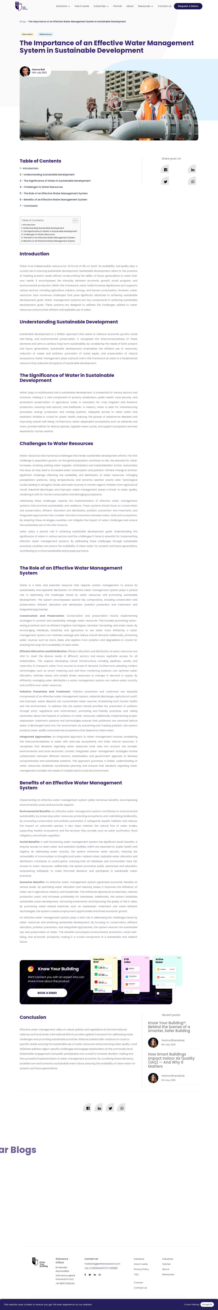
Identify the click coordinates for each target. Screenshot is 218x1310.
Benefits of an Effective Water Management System (55, 199)
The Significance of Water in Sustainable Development (57, 181)
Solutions (61, 6)
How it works (82, 6)
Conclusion (31, 206)
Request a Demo (188, 6)
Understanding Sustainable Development (49, 174)
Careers (138, 1282)
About (130, 6)
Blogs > (73, 21)
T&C (136, 1274)
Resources (144, 6)
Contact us (164, 6)
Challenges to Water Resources (43, 187)
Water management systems (63, 300)
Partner (117, 6)
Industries (100, 6)
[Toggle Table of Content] (73, 220)
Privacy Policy (141, 1269)
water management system (101, 590)
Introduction (30, 168)
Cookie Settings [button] (191, 1304)
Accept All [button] (207, 1304)
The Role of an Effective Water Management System (56, 193)
